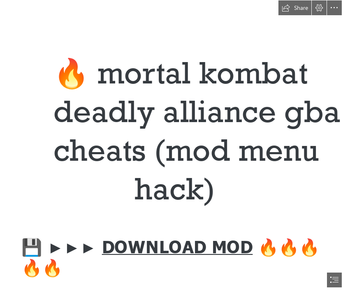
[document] (175, 148)
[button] (294, 7)
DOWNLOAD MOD (177, 245)
